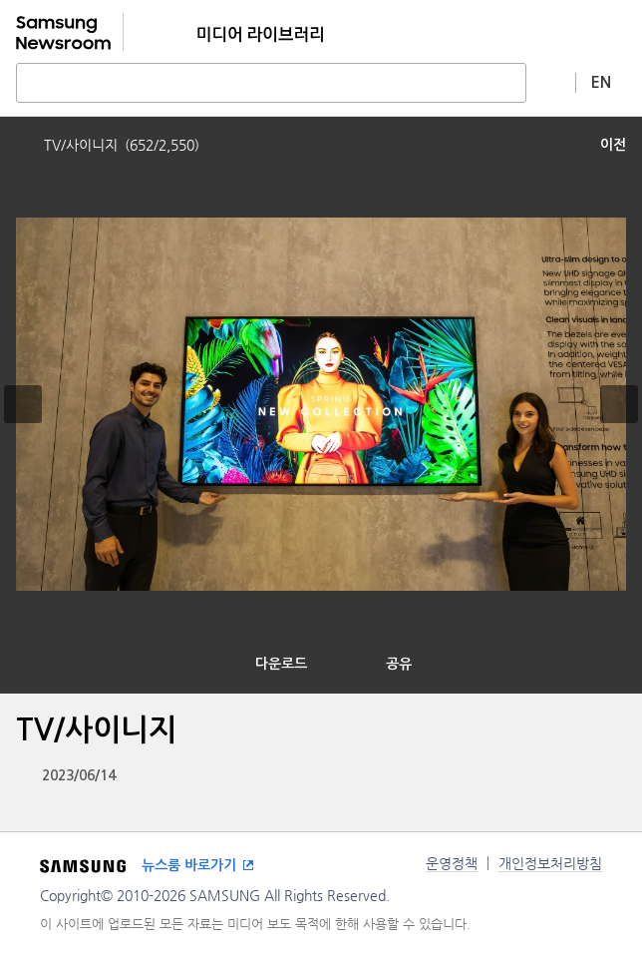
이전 (613, 145)
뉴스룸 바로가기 (189, 865)
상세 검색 (551, 82)
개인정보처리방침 (550, 863)
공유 (399, 664)
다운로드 (281, 664)
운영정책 (452, 863)
